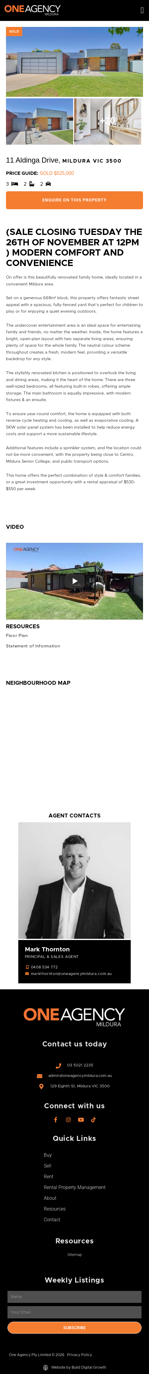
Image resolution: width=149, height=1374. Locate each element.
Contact (52, 1219)
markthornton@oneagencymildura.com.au (71, 974)
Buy (48, 1155)
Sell (47, 1166)
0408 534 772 (44, 967)
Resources (55, 1209)
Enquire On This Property (74, 200)
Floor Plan (17, 636)
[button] (142, 10)
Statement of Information (33, 646)
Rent (48, 1176)
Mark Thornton (47, 950)
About (50, 1198)
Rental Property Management (75, 1187)
